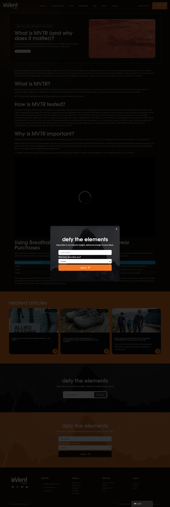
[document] (85, 253)
